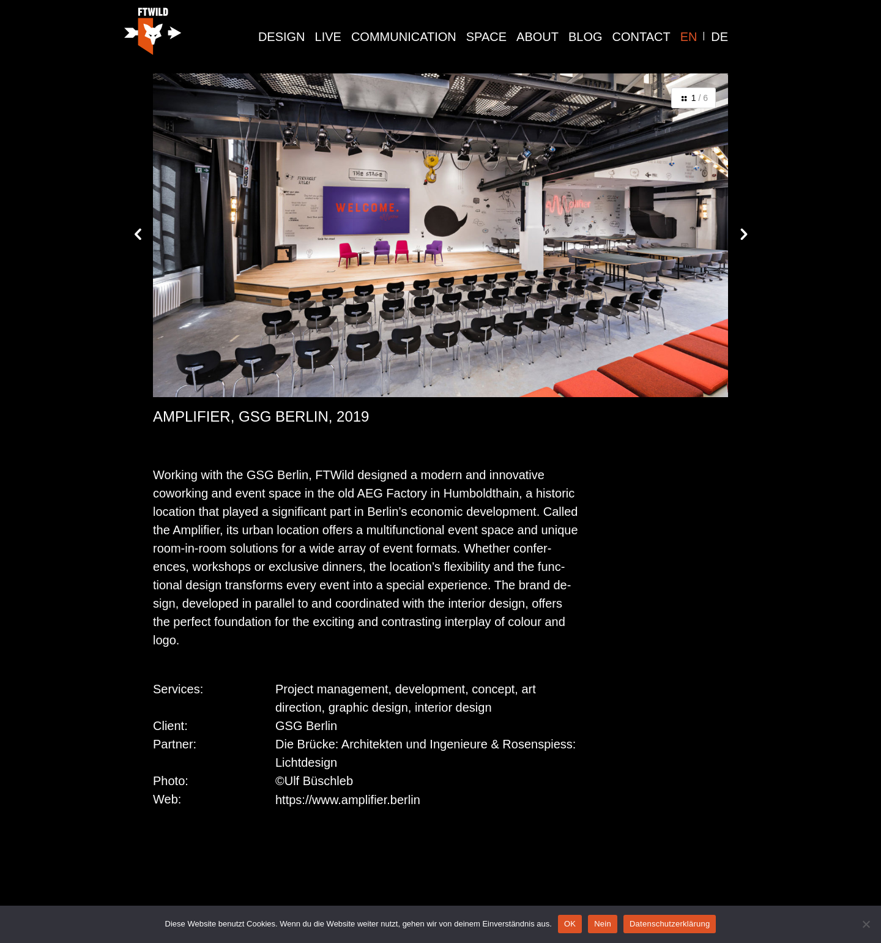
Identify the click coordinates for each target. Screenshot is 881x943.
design (281, 36)
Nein (602, 923)
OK (570, 923)
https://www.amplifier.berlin (347, 800)
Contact (641, 36)
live (328, 36)
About (537, 36)
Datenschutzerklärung (670, 923)
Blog (585, 36)
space (486, 36)
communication (403, 36)
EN (688, 36)
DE (719, 36)
